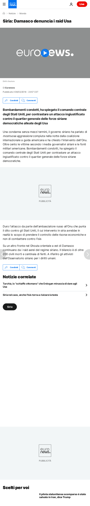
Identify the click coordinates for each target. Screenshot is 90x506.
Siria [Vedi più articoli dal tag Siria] (10, 306)
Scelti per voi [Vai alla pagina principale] (16, 487)
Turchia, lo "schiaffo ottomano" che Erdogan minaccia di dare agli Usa (40, 285)
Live (82, 4)
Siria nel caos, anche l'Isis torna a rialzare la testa (30, 294)
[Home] (4, 13)
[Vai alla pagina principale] (12, 4)
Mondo (22, 13)
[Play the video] (45, 53)
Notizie (12, 13)
